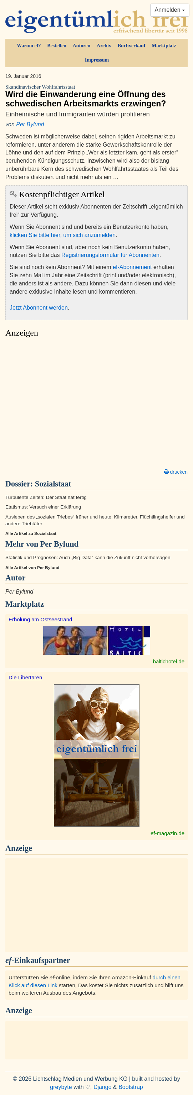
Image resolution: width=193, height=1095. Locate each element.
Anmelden (170, 10)
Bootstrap (130, 1087)
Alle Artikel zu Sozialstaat (30, 533)
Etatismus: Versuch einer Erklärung (43, 507)
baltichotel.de (168, 661)
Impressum (97, 60)
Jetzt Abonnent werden (39, 308)
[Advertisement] (96, 405)
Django (102, 1087)
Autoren (82, 45)
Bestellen (56, 45)
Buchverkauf (132, 45)
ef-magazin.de (167, 833)
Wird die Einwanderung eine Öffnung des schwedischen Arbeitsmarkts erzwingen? (96, 96)
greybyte (61, 1087)
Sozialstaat (53, 483)
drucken (176, 472)
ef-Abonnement (132, 267)
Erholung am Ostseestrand (40, 619)
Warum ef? (29, 45)
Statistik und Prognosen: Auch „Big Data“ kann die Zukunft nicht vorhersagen (87, 557)
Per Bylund (30, 124)
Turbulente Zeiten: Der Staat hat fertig (46, 497)
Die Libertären (25, 677)
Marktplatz (164, 45)
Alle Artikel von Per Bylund (32, 567)
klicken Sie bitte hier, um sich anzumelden (63, 235)
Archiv (104, 45)
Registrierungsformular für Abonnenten (110, 255)
